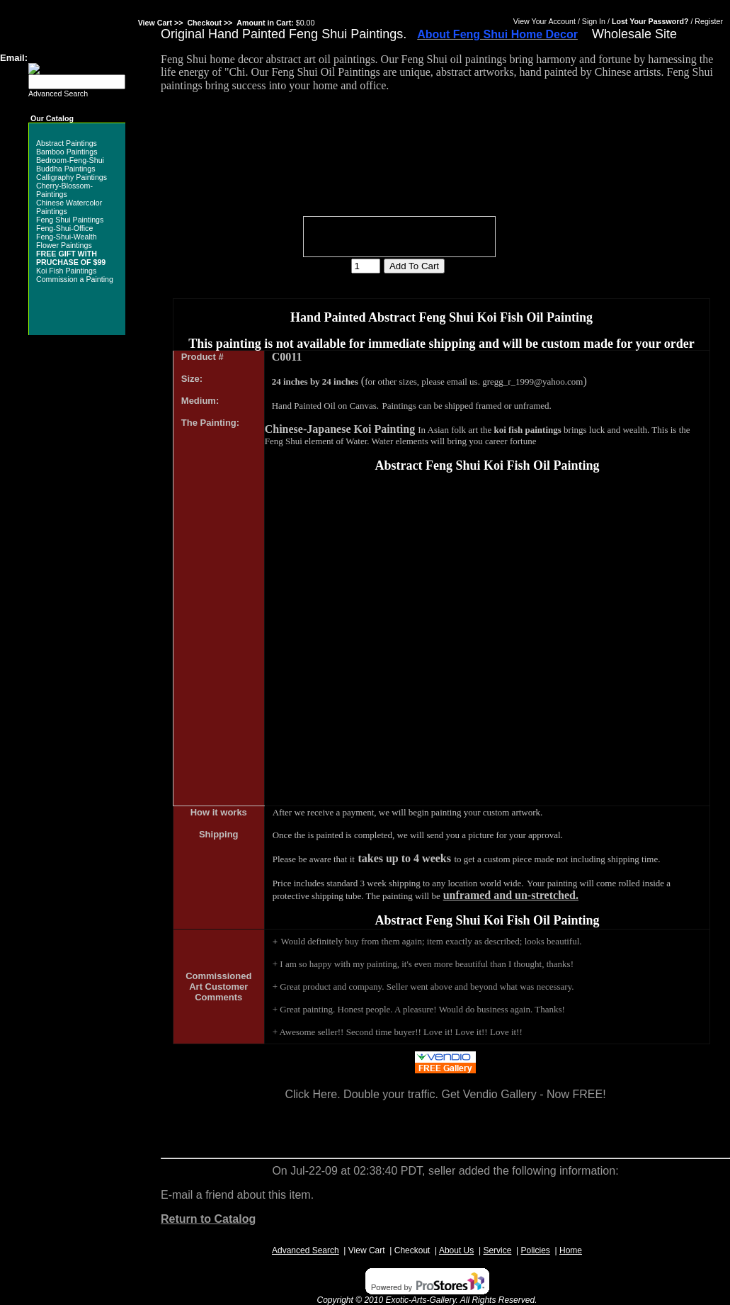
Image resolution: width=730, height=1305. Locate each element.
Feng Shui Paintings (69, 219)
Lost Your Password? (650, 21)
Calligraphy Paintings (71, 177)
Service (497, 1250)
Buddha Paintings (66, 168)
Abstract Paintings (66, 143)
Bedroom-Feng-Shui (70, 160)
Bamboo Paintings (67, 151)
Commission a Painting (74, 279)
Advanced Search (58, 93)
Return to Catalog (208, 1219)
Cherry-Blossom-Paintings (64, 189)
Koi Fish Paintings (66, 270)
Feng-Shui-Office (64, 228)
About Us (456, 1250)
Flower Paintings (64, 245)
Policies (535, 1250)
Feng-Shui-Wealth (66, 236)
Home (570, 1250)
